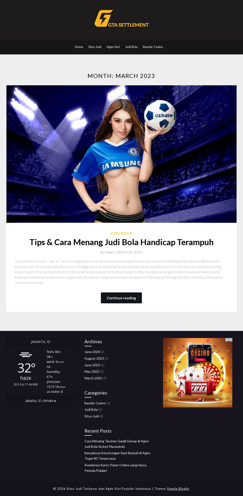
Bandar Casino (153, 47)
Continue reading (121, 298)
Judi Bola (131, 47)
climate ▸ (40, 400)
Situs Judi (94, 47)
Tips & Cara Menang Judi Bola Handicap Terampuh (121, 242)
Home (79, 47)
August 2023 (94, 358)
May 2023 (91, 371)
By (109, 252)
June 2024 (92, 352)
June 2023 (92, 365)
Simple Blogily (178, 489)
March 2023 (93, 378)
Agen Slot (113, 47)
